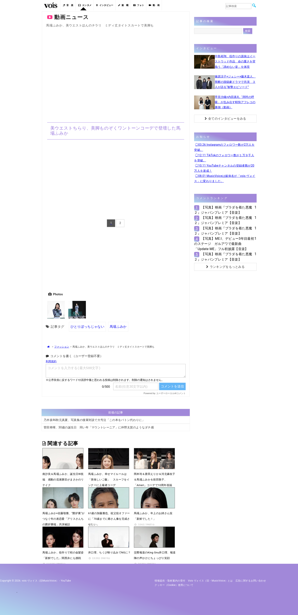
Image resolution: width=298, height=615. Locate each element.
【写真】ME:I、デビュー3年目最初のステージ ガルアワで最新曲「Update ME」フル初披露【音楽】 (224, 244)
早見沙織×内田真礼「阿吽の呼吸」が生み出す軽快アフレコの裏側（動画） (235, 102)
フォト (138, 5)
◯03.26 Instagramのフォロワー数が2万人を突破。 (224, 147)
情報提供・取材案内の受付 (170, 580)
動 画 (154, 5)
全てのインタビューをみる (225, 118)
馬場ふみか (118, 327)
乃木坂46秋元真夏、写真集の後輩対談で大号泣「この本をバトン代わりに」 (94, 420)
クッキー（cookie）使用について (174, 585)
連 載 (123, 5)
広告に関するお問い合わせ (251, 580)
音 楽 (68, 5)
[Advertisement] (115, 259)
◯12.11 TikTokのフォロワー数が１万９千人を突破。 (224, 158)
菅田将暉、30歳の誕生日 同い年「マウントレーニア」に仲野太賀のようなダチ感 (99, 427)
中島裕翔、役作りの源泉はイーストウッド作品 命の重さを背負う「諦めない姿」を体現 (235, 61)
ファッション (61, 346)
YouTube (66, 580)
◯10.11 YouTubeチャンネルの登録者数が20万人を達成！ (224, 168)
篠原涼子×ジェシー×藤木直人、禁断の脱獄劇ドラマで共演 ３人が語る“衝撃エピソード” (235, 81)
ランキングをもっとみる (225, 267)
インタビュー (104, 5)
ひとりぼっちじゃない (87, 327)
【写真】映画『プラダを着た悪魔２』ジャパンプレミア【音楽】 (223, 210)
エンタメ (85, 5)
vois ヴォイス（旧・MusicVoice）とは (210, 580)
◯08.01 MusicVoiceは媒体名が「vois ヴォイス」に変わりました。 (224, 178)
